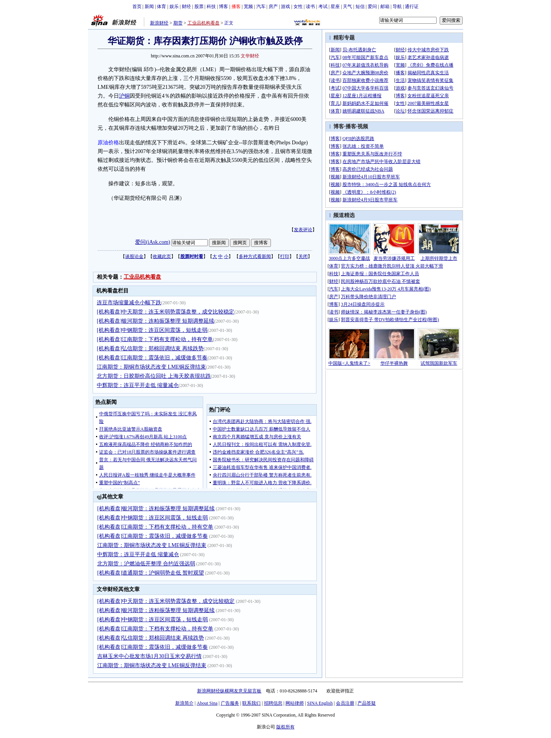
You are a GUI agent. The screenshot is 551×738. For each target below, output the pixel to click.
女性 (298, 6)
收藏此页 (162, 256)
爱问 (372, 6)
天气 (347, 6)
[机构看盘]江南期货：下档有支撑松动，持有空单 (155, 339)
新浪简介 (184, 703)
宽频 (248, 6)
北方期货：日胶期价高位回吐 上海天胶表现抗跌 (154, 376)
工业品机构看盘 (203, 23)
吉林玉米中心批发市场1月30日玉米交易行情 (149, 656)
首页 (137, 6)
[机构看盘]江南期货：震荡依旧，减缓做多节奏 (152, 358)
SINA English (320, 703)
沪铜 (124, 96)
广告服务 (230, 703)
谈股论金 (134, 256)
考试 (323, 6)
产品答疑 (366, 703)
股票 (199, 6)
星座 (335, 6)
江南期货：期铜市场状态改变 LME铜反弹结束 (151, 367)
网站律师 (294, 703)
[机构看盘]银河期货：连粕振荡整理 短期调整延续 (155, 321)
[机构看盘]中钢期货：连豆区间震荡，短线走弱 (152, 330)
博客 (223, 6)
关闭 (303, 256)
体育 (161, 6)
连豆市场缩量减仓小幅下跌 (129, 302)
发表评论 (303, 229)
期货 (178, 23)
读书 (310, 6)
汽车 (261, 6)
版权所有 (285, 727)
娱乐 (174, 6)
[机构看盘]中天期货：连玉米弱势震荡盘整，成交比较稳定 (165, 312)
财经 (186, 6)
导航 (397, 6)
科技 (211, 6)
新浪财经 (159, 23)
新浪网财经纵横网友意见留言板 (229, 691)
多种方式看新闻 (255, 256)
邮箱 (385, 6)
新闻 (149, 6)
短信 (360, 6)
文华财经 (250, 56)
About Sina (207, 703)
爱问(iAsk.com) (152, 242)
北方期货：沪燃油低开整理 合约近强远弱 (146, 564)
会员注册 (345, 703)
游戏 (285, 6)
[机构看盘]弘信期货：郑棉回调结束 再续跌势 (150, 348)
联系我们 (251, 703)
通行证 (412, 6)
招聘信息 (273, 703)
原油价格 (108, 142)
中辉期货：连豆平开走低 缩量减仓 (138, 385)
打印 (284, 256)
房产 (273, 6)
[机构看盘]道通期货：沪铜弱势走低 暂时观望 (150, 573)
